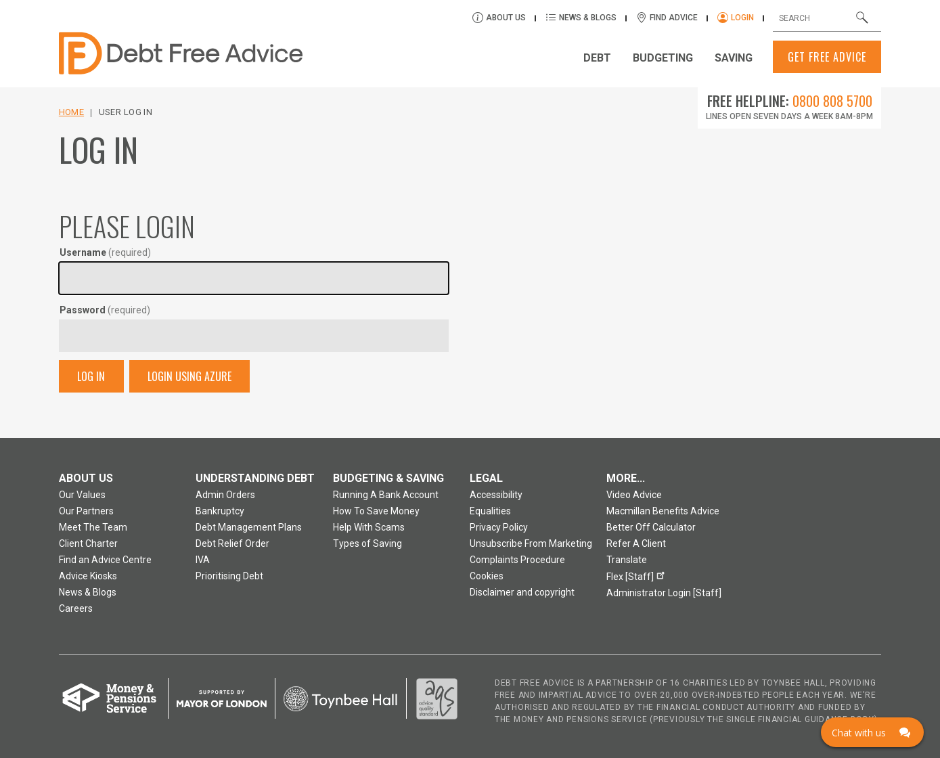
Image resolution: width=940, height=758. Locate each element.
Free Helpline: (789, 101)
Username (105, 252)
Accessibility (496, 494)
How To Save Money (376, 511)
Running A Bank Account (386, 494)
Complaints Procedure (517, 559)
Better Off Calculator (651, 527)
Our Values (82, 494)
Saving (734, 57)
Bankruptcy (220, 511)
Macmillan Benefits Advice (662, 511)
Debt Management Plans (249, 527)
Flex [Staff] (637, 575)
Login (742, 17)
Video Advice (634, 494)
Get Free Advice (827, 57)
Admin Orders (225, 494)
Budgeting (663, 57)
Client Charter (88, 543)
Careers (76, 608)
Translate (626, 559)
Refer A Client (636, 543)
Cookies (486, 576)
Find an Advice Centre (105, 559)
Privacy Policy (499, 527)
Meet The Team (93, 527)
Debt (597, 57)
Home (71, 112)
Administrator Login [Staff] (663, 592)
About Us (507, 17)
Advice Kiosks (88, 576)
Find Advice (674, 17)
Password (105, 310)
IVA (203, 559)
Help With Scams (369, 527)
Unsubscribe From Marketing (531, 543)
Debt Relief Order (232, 543)
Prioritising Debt (229, 576)
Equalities (490, 511)
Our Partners (86, 511)
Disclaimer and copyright (522, 592)
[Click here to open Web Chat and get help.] (872, 732)
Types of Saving (367, 543)
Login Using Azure (189, 376)
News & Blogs (588, 17)
